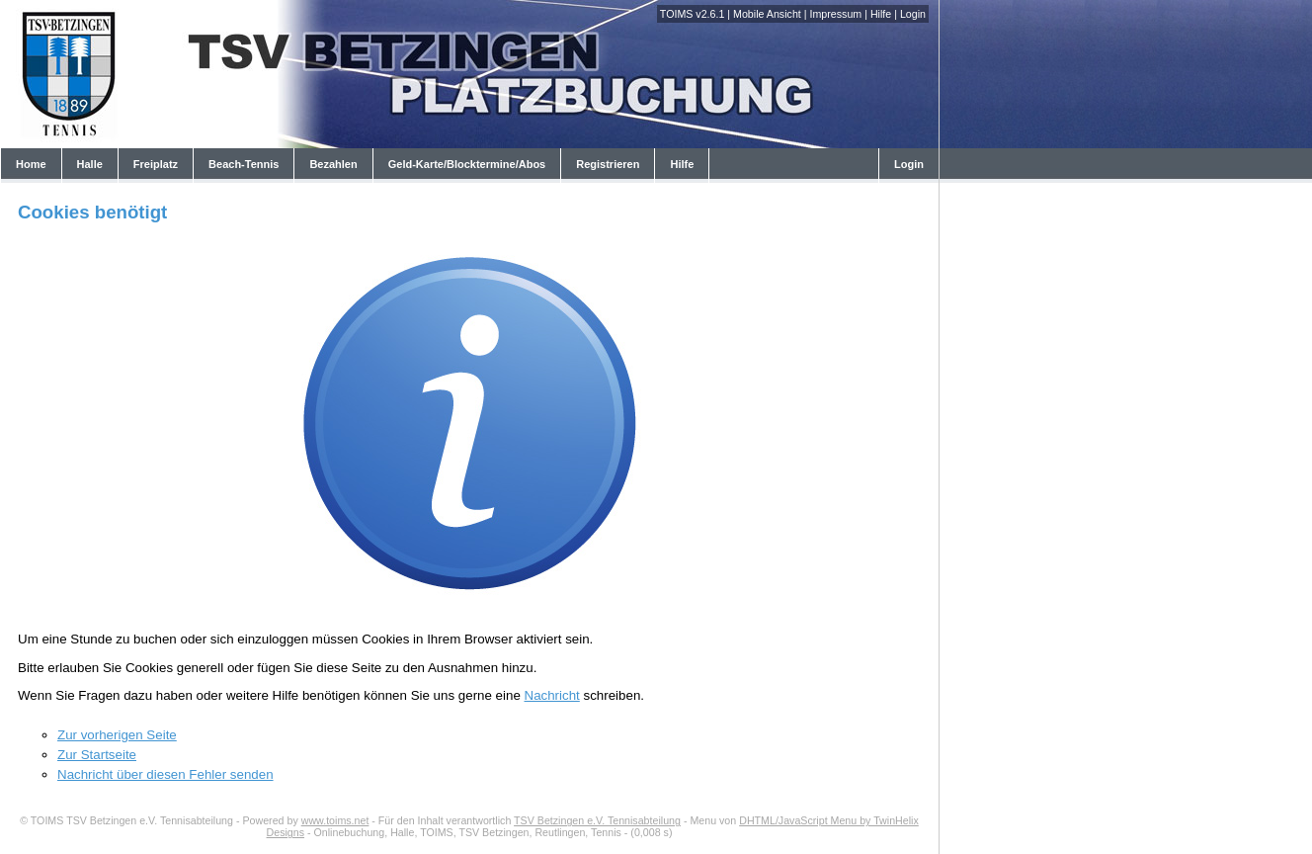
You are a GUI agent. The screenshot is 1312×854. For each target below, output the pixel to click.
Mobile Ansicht (767, 14)
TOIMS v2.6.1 (692, 14)
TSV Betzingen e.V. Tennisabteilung (597, 820)
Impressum (835, 14)
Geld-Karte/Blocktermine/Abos (467, 164)
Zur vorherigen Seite (117, 734)
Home (31, 164)
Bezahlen (333, 164)
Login (913, 14)
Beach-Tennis (243, 164)
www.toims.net (335, 820)
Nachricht (552, 695)
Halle (90, 164)
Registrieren (607, 164)
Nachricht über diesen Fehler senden (165, 774)
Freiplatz (155, 164)
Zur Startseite (96, 754)
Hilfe (880, 14)
